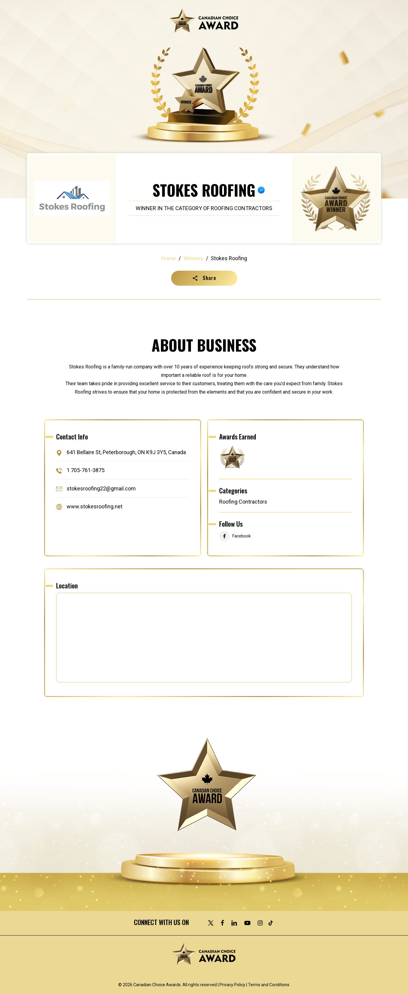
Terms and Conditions (268, 984)
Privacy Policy (232, 984)
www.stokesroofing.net (94, 506)
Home (168, 258)
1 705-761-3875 (85, 470)
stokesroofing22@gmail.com (101, 488)
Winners (193, 258)
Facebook (241, 536)
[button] (204, 278)
